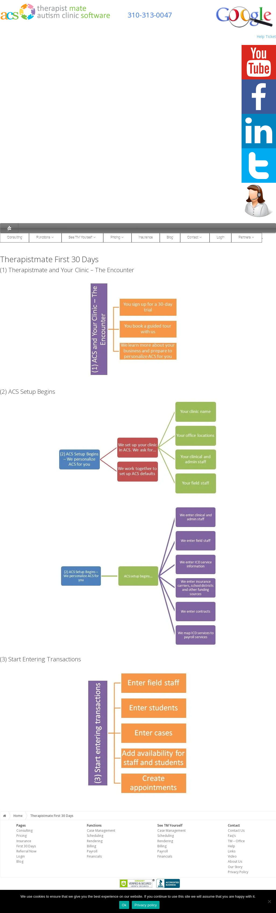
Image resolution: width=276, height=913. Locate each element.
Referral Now (26, 851)
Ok (124, 905)
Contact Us (236, 830)
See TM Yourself (83, 238)
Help (231, 846)
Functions (45, 238)
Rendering (94, 841)
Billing (91, 846)
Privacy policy (146, 905)
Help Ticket (266, 36)
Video (232, 856)
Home (18, 815)
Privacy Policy (238, 872)
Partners (246, 238)
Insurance (146, 238)
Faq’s (232, 835)
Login (220, 238)
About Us (235, 861)
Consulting (14, 238)
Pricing (117, 238)
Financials (94, 856)
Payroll (92, 851)
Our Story (235, 867)
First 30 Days (26, 846)
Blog (170, 238)
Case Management (101, 830)
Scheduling (95, 835)
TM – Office (236, 841)
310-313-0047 (150, 15)
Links (231, 851)
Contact (195, 238)
